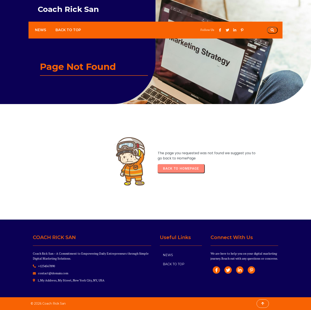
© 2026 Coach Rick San (48, 303)
